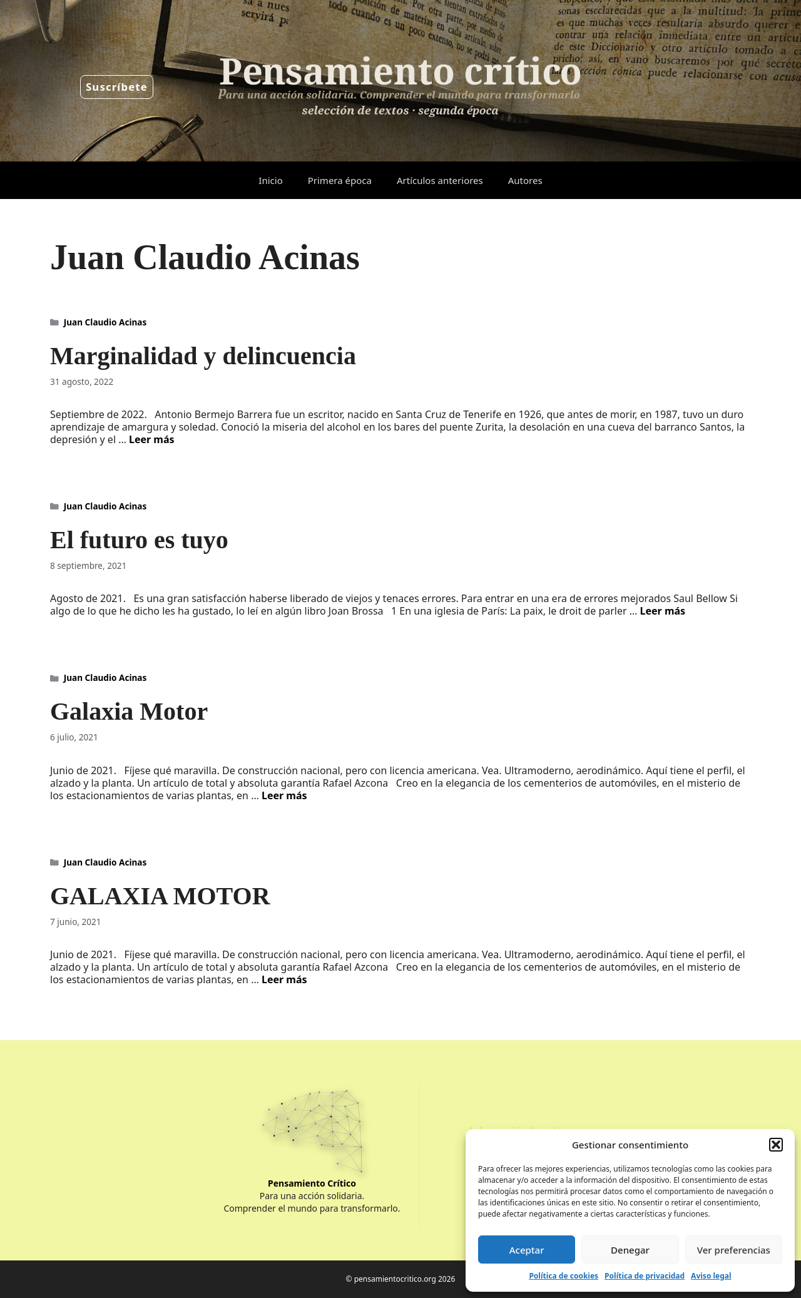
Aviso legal (711, 1275)
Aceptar (526, 1250)
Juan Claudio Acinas (105, 322)
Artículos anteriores (440, 180)
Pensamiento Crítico (312, 1183)
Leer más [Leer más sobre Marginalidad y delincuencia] (152, 439)
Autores (525, 180)
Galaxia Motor (129, 711)
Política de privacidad (645, 1275)
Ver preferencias (733, 1250)
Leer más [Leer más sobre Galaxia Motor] (284, 795)
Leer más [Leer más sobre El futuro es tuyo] (663, 611)
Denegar (630, 1250)
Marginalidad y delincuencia (203, 356)
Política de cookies (563, 1275)
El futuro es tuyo (139, 540)
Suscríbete (117, 86)
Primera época (340, 180)
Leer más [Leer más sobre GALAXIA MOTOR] (284, 979)
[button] (776, 1144)
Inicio (270, 180)
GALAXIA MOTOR (160, 896)
